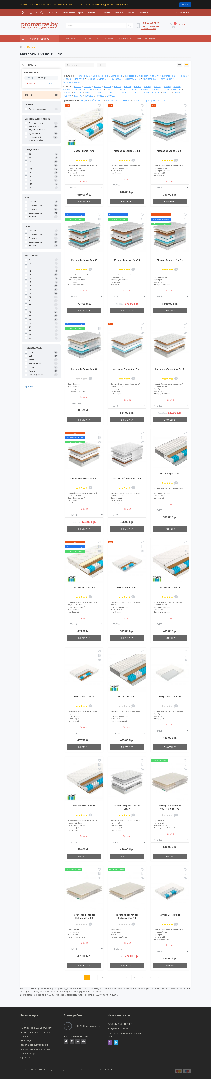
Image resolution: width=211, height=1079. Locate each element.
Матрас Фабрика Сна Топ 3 (84, 478)
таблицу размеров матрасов (87, 991)
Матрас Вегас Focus (169, 587)
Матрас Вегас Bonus (84, 587)
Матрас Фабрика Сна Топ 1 (127, 369)
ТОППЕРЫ (86, 38)
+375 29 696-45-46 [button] (120, 1023)
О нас (22, 1023)
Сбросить (30, 83)
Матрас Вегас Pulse (84, 696)
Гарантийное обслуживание (34, 1044)
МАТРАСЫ (71, 38)
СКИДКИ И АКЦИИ (145, 38)
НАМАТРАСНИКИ (104, 38)
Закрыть (185, 4)
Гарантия (119, 12)
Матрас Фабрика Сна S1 (170, 150)
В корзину (84, 201)
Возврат (24, 1036)
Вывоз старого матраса (73, 12)
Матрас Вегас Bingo (169, 914)
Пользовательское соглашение (35, 1032)
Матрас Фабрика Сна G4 (127, 150)
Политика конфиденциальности (36, 1027)
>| (166, 977)
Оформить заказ (184, 27)
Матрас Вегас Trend (84, 150)
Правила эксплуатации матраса (36, 1049)
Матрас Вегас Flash (127, 587)
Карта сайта (26, 1057)
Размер (84, 181)
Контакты (92, 12)
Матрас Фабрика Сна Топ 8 (127, 478)
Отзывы (131, 12)
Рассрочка (105, 12)
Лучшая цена (26, 1040)
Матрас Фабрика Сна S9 (84, 369)
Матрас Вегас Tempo (170, 696)
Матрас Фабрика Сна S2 (84, 260)
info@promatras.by (118, 1028)
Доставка (144, 12)
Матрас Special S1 (169, 473)
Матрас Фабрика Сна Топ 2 (169, 369)
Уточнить (52, 83)
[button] (29, 12)
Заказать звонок (148, 28)
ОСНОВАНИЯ (124, 38)
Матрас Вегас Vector (84, 805)
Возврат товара (28, 1053)
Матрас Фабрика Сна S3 (127, 260)
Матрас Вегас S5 (127, 696)
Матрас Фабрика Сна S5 (170, 260)
